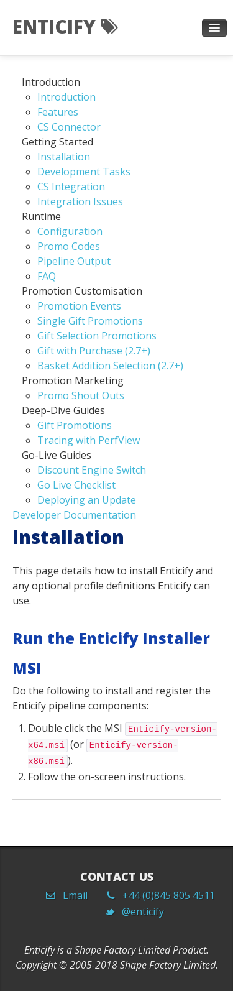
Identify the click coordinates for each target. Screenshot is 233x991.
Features (57, 112)
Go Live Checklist (76, 485)
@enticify (139, 911)
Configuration (70, 231)
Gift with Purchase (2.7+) (93, 350)
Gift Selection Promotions (97, 336)
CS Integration (71, 186)
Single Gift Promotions (90, 321)
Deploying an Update (86, 500)
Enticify (64, 26)
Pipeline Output (74, 261)
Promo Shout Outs (80, 395)
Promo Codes (68, 246)
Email (71, 895)
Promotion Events (79, 306)
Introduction (66, 97)
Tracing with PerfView (88, 440)
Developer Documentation (74, 515)
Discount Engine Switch (91, 470)
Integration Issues (80, 201)
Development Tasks (83, 171)
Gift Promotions (74, 425)
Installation (63, 157)
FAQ (46, 276)
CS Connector (69, 127)
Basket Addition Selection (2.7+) (110, 365)
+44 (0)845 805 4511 (165, 895)
